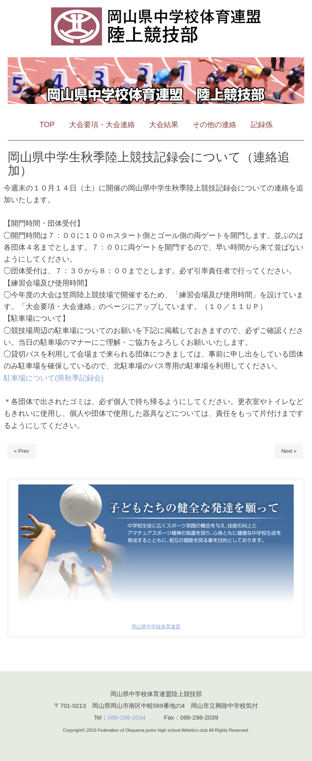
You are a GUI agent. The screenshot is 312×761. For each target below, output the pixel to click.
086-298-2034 (126, 717)
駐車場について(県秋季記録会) (54, 378)
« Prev (21, 451)
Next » (289, 451)
